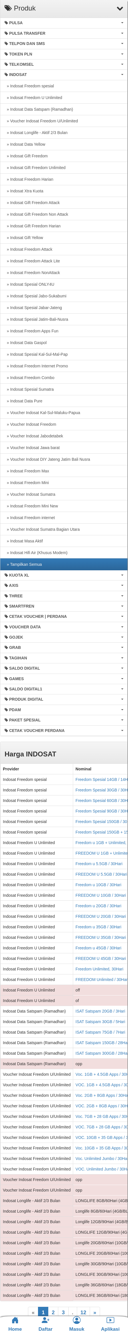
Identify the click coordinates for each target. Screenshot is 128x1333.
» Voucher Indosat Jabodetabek (34, 436)
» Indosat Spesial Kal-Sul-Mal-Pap (36, 354)
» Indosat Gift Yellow (24, 237)
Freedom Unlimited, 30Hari (99, 969)
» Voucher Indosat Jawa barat (32, 447)
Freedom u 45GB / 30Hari (98, 948)
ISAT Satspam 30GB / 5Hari (100, 1021)
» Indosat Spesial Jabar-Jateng (33, 307)
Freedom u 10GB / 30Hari (98, 885)
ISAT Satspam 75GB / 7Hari (100, 1032)
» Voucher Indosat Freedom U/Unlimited (41, 121)
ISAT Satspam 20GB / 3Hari (100, 1011)
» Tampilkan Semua (23, 564)
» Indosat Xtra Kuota (24, 191)
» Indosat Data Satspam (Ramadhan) (39, 109)
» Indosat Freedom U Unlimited (33, 97)
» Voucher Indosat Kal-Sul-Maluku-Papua (42, 412)
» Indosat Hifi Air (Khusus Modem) (36, 552)
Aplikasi (110, 1324)
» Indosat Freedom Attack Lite (32, 261)
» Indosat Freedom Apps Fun (31, 331)
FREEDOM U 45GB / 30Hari (100, 958)
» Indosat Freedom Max (27, 471)
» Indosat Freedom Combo (29, 377)
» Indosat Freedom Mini (27, 482)
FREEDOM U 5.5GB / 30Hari (101, 874)
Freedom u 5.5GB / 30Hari (98, 863)
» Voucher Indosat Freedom (30, 424)
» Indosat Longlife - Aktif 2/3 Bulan (36, 132)
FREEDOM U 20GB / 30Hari (100, 916)
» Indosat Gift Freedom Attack (32, 202)
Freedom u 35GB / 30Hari (98, 927)
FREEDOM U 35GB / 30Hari (100, 937)
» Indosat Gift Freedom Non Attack (36, 214)
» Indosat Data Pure (23, 401)
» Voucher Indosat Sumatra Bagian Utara (42, 529)
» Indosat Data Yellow (25, 144)
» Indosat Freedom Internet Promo (36, 366)
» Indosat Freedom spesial (29, 86)
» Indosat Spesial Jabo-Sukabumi (35, 296)
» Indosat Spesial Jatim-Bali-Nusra (36, 319)
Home (15, 1324)
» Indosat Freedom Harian (29, 179)
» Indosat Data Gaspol (26, 342)
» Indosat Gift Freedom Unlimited (35, 167)
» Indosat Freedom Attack (28, 249)
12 (83, 1312)
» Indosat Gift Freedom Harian (33, 226)
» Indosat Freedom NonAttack (32, 272)
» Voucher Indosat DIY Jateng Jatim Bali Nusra (47, 459)
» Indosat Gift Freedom (26, 156)
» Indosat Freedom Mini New (31, 506)
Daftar (46, 1324)
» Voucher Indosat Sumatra (30, 494)
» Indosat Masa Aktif (24, 541)
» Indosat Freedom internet (30, 517)
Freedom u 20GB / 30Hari (98, 906)
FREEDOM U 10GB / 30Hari (100, 895)
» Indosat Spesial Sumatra (29, 389)
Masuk (76, 1324)
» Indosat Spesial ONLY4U (29, 284)
